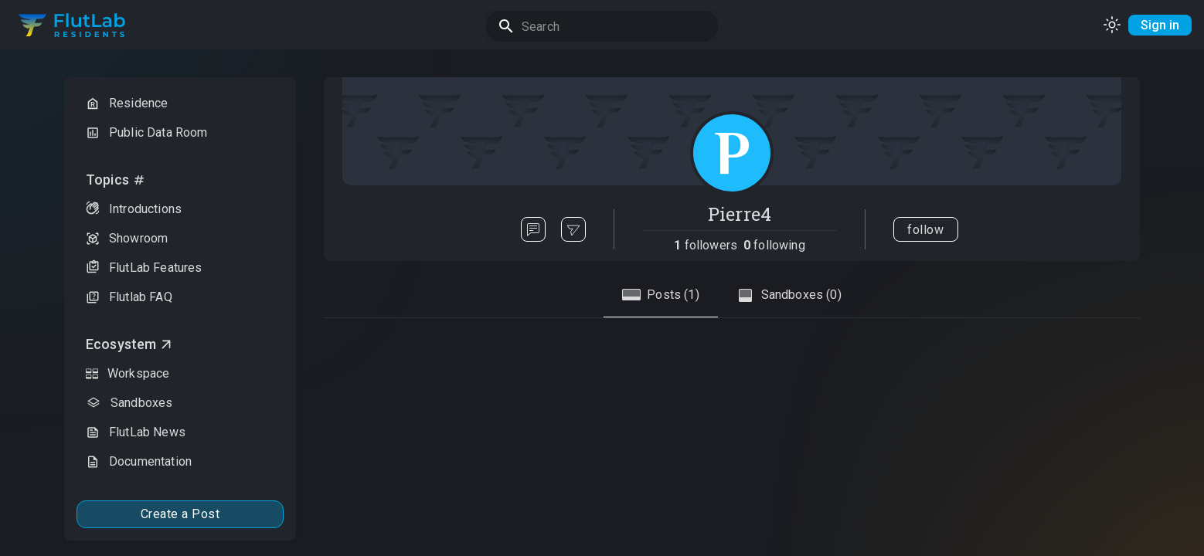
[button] (180, 103)
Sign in (1160, 25)
